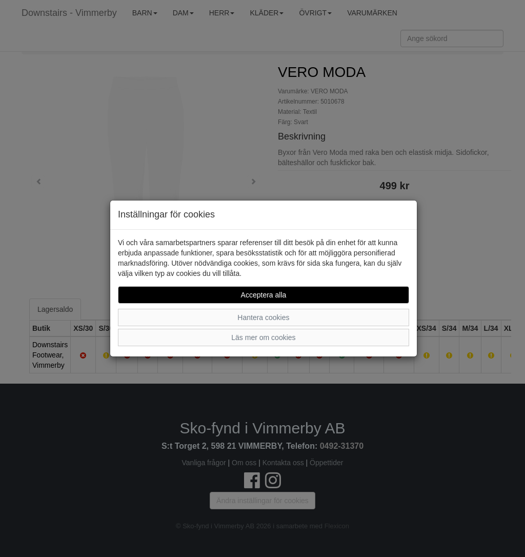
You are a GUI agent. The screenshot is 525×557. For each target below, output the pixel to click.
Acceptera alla (264, 295)
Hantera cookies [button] (263, 317)
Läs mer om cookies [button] (263, 337)
